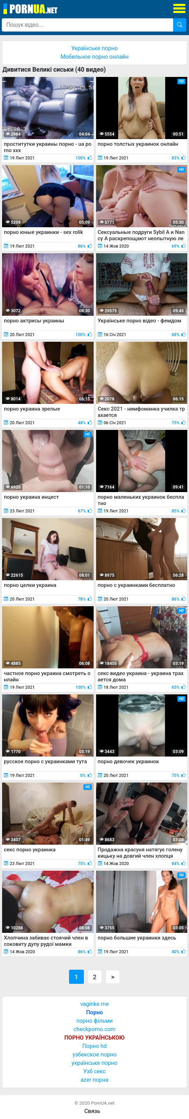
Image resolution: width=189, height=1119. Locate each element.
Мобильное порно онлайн (94, 56)
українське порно (94, 1063)
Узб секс (94, 1071)
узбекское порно (95, 1054)
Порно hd (94, 1046)
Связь (92, 1111)
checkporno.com (94, 1029)
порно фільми (94, 1020)
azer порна (95, 1080)
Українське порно (94, 48)
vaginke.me (94, 1004)
